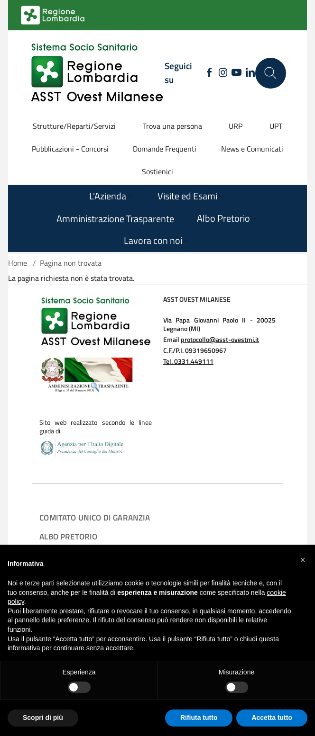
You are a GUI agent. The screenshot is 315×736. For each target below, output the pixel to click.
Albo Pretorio (68, 536)
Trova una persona (172, 126)
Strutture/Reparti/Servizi (74, 126)
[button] (302, 559)
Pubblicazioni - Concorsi (70, 148)
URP (235, 126)
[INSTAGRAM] (223, 73)
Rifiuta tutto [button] (199, 717)
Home (17, 263)
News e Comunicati (252, 148)
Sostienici (157, 171)
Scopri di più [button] (43, 717)
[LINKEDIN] (250, 73)
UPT (275, 126)
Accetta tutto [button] (271, 717)
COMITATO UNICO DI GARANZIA (94, 517)
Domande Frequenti (164, 148)
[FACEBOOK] (206, 73)
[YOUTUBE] (236, 73)
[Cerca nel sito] (270, 73)
